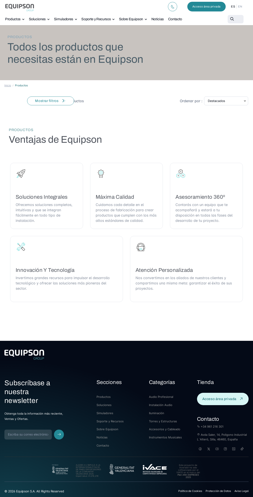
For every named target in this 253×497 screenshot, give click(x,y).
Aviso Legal (241, 491)
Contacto (175, 19)
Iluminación (156, 413)
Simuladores (63, 19)
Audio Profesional (161, 397)
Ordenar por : (191, 101)
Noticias (157, 19)
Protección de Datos (218, 491)
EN (240, 6)
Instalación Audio (160, 405)
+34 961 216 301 (210, 426)
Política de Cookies (190, 491)
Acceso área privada (206, 6)
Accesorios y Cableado (164, 429)
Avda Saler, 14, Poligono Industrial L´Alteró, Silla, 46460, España (222, 437)
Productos (12, 19)
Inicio (7, 85)
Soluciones (37, 19)
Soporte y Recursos (96, 19)
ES (233, 6)
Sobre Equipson (131, 19)
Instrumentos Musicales (165, 437)
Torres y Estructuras (163, 421)
